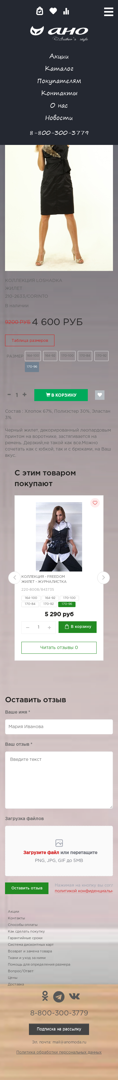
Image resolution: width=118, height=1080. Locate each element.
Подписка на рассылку (59, 1029)
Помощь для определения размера (39, 964)
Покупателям (59, 80)
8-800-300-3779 (59, 132)
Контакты (59, 93)
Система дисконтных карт (31, 944)
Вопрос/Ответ (21, 971)
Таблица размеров (30, 340)
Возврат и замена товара (30, 951)
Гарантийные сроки (25, 938)
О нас (59, 105)
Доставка (16, 984)
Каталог (59, 68)
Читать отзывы (59, 647)
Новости (59, 117)
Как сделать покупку (26, 931)
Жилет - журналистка (44, 581)
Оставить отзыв (26, 888)
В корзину (61, 395)
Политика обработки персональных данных (59, 1052)
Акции (59, 56)
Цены (12, 977)
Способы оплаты (22, 925)
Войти (78, 11)
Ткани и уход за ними (27, 958)
